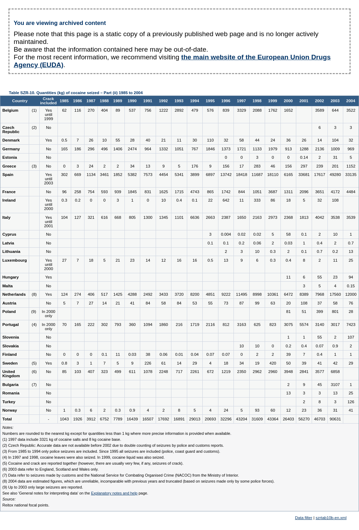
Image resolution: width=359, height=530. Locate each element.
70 (64, 324)
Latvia (8, 243)
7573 (148, 174)
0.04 (194, 354)
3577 (319, 371)
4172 (335, 192)
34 (132, 166)
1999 (272, 101)
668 (117, 217)
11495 (241, 294)
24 (273, 140)
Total (7, 419)
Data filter (303, 518)
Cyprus (9, 234)
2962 (257, 371)
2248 (163, 371)
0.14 (304, 157)
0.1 (194, 200)
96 (64, 192)
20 (288, 303)
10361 (272, 294)
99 (257, 303)
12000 (351, 294)
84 (148, 303)
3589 (319, 110)
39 (288, 354)
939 (117, 192)
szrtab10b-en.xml (331, 518)
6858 (335, 371)
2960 (272, 371)
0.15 (351, 286)
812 (226, 324)
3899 (194, 174)
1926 (77, 419)
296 (91, 149)
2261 (194, 371)
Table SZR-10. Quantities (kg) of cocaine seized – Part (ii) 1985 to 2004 (76, 93)
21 (163, 140)
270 (91, 110)
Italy (6, 217)
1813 (304, 217)
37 (319, 303)
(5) (34, 363)
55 (118, 140)
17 (241, 166)
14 (319, 140)
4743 (194, 192)
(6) (34, 371)
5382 (132, 174)
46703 (319, 419)
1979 (272, 149)
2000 (288, 101)
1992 (163, 101)
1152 (350, 166)
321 (91, 217)
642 (226, 200)
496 (104, 149)
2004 (350, 101)
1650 (241, 217)
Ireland (9, 200)
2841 (304, 371)
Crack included (48, 101)
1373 (226, 149)
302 (64, 174)
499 (117, 371)
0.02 (241, 234)
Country (19, 101)
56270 (304, 419)
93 (257, 410)
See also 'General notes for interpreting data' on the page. (75, 493)
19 (257, 363)
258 (77, 192)
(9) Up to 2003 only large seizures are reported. (42, 487)
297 (304, 166)
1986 (77, 101)
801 (335, 311)
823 (273, 324)
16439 (132, 419)
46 (273, 166)
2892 (179, 110)
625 (257, 324)
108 (335, 200)
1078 (148, 371)
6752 (104, 419)
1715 (179, 192)
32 (226, 140)
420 (273, 363)
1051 (179, 149)
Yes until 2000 (48, 204)
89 (118, 110)
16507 (148, 419)
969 (350, 149)
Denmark (11, 140)
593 (104, 192)
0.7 (351, 243)
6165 (288, 174)
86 (273, 200)
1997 (241, 101)
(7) (34, 384)
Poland (9, 311)
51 (304, 311)
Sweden (10, 363)
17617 (319, 174)
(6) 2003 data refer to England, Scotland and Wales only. (50, 469)
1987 (90, 101)
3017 (335, 324)
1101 (179, 217)
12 (163, 260)
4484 (350, 192)
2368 (288, 217)
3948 (288, 371)
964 (147, 149)
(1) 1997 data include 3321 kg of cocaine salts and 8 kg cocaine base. (61, 439)
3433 (163, 294)
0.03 (288, 243)
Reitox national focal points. (25, 505)
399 (319, 311)
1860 (163, 324)
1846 (210, 149)
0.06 (257, 243)
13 (148, 166)
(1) (34, 110)
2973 (272, 217)
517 (104, 294)
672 (210, 371)
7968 (319, 294)
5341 (179, 174)
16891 (179, 419)
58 (241, 140)
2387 (226, 217)
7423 (350, 324)
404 (104, 110)
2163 (257, 217)
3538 (335, 217)
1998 (257, 101)
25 (350, 260)
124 (64, 294)
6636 (194, 217)
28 (132, 140)
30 (194, 140)
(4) (34, 324)
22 (210, 200)
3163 (241, 324)
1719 (194, 324)
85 (64, 371)
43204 (241, 419)
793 (117, 324)
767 (194, 149)
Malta (7, 286)
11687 (257, 174)
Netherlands (14, 294)
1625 (163, 192)
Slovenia (10, 337)
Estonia (9, 157)
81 (288, 311)
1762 (272, 110)
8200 (194, 294)
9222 (226, 294)
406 (91, 294)
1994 (194, 101)
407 (91, 371)
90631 (335, 419)
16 (179, 260)
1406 (117, 149)
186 (77, 149)
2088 (257, 110)
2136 (319, 149)
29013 (194, 419)
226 (147, 363)
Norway (9, 410)
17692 (163, 419)
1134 (91, 174)
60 (273, 410)
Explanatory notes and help (114, 493)
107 (350, 337)
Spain (7, 174)
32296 (226, 419)
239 (319, 166)
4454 (163, 174)
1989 (117, 101)
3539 (350, 217)
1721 (241, 149)
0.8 (64, 363)
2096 (304, 192)
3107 (335, 384)
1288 (304, 149)
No (48, 127)
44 (257, 140)
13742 (226, 174)
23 (132, 260)
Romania (11, 393)
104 (335, 140)
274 (77, 294)
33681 (304, 174)
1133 (257, 149)
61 (163, 363)
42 (335, 363)
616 (104, 217)
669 (77, 174)
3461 (104, 174)
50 (288, 363)
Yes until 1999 (48, 114)
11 (179, 140)
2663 (210, 217)
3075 (288, 324)
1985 (64, 101)
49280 (335, 174)
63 (273, 303)
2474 (132, 149)
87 (241, 303)
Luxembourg (14, 260)
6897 (210, 174)
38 (148, 354)
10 (104, 140)
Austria (9, 303)
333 (257, 200)
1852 (117, 174)
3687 (272, 192)
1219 (226, 371)
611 (132, 371)
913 (288, 149)
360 (132, 324)
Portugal (10, 324)
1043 (64, 419)
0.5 (64, 140)
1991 (148, 101)
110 (210, 140)
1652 (288, 110)
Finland (9, 354)
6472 (288, 294)
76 (350, 303)
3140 (319, 324)
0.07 (320, 346)
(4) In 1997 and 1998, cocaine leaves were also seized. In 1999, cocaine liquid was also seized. (83, 457)
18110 (272, 174)
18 (288, 200)
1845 (132, 192)
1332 (163, 149)
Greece (9, 166)
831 (147, 192)
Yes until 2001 (48, 221)
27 (64, 260)
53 (194, 303)
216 (179, 324)
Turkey (8, 402)
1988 (104, 101)
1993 (179, 101)
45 (319, 384)
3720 (179, 294)
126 (350, 402)
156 (226, 166)
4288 (132, 294)
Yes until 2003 (48, 178)
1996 (225, 101)
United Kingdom (11, 373)
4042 (319, 217)
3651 (319, 192)
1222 (163, 110)
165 (64, 149)
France (9, 192)
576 (210, 110)
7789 (117, 419)
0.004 (226, 234)
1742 (226, 192)
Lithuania (11, 251)
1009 (335, 149)
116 (77, 110)
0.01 (179, 354)
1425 (117, 294)
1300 (148, 217)
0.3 (64, 200)
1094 (148, 324)
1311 (288, 192)
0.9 (335, 346)
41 (132, 303)
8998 (257, 294)
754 (91, 192)
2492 (148, 294)
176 (194, 166)
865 (210, 192)
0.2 (78, 200)
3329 (241, 110)
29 (194, 363)
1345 (163, 217)
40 (148, 140)
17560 (335, 294)
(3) (34, 166)
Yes (48, 140)
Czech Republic (11, 129)
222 (91, 324)
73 (226, 303)
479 (194, 110)
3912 (91, 419)
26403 (288, 419)
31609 (257, 419)
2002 (319, 101)
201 (335, 166)
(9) (34, 311)
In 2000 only (48, 313)
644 (335, 110)
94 (350, 277)
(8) (34, 294)
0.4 (179, 200)
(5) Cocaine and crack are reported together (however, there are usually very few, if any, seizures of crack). (93, 463)
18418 (241, 174)
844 (241, 192)
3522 (350, 110)
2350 (241, 371)
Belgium (10, 110)
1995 (210, 101)
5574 (304, 324)
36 (288, 140)
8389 (304, 294)
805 (132, 217)
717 (179, 371)
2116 (210, 324)
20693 (210, 419)
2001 (304, 101)
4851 (210, 294)
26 (91, 140)
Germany (11, 149)
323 (104, 371)
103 (77, 371)
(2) (34, 127)
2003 (335, 101)
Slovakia (10, 346)
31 (335, 157)
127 (77, 217)
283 (257, 166)
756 (147, 110)
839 (226, 110)
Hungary (10, 277)
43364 (272, 419)
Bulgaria (10, 384)
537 (132, 110)
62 (64, 110)
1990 (132, 101)
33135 (351, 174)
